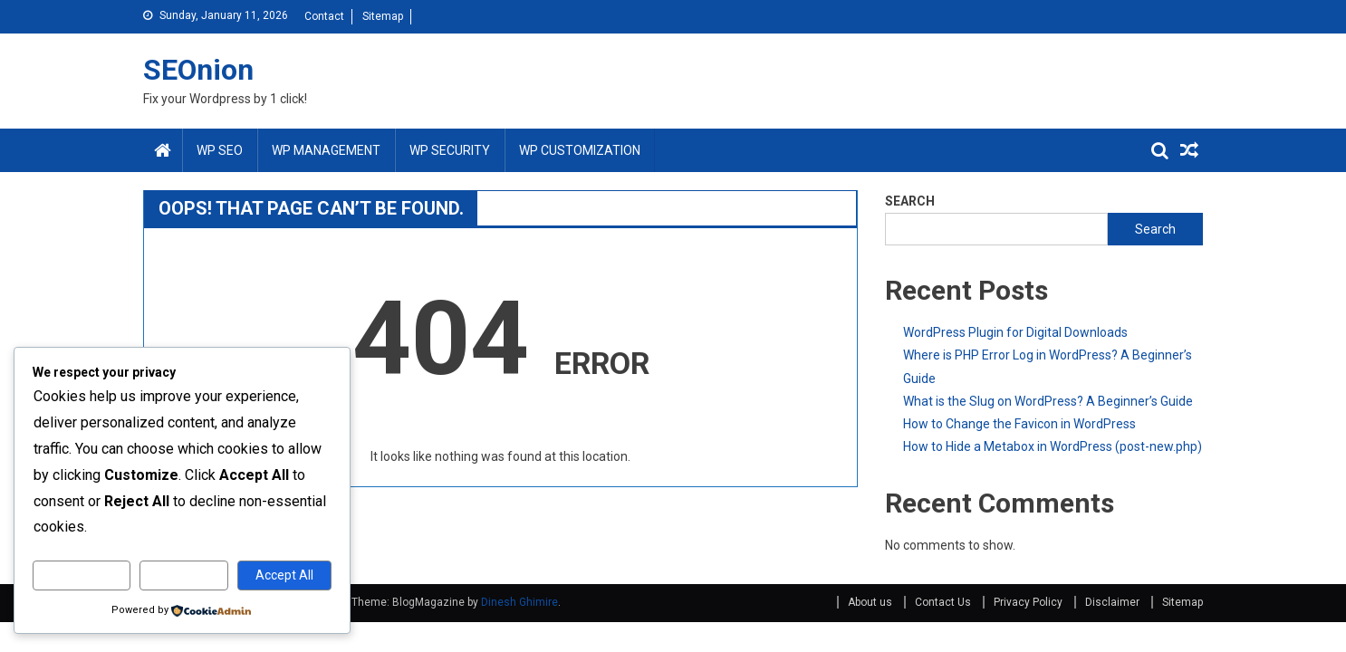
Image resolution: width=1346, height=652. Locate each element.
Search (1155, 229)
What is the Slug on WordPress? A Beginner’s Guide (1048, 401)
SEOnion (198, 70)
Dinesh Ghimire (519, 602)
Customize (82, 575)
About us (870, 602)
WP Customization (579, 150)
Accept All (284, 575)
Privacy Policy (1028, 602)
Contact (324, 16)
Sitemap (382, 16)
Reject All (184, 575)
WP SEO (220, 150)
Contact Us (943, 602)
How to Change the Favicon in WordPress (1019, 424)
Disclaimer (1112, 602)
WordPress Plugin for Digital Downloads (1015, 332)
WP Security (449, 150)
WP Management (326, 150)
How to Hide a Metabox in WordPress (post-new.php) (1052, 446)
